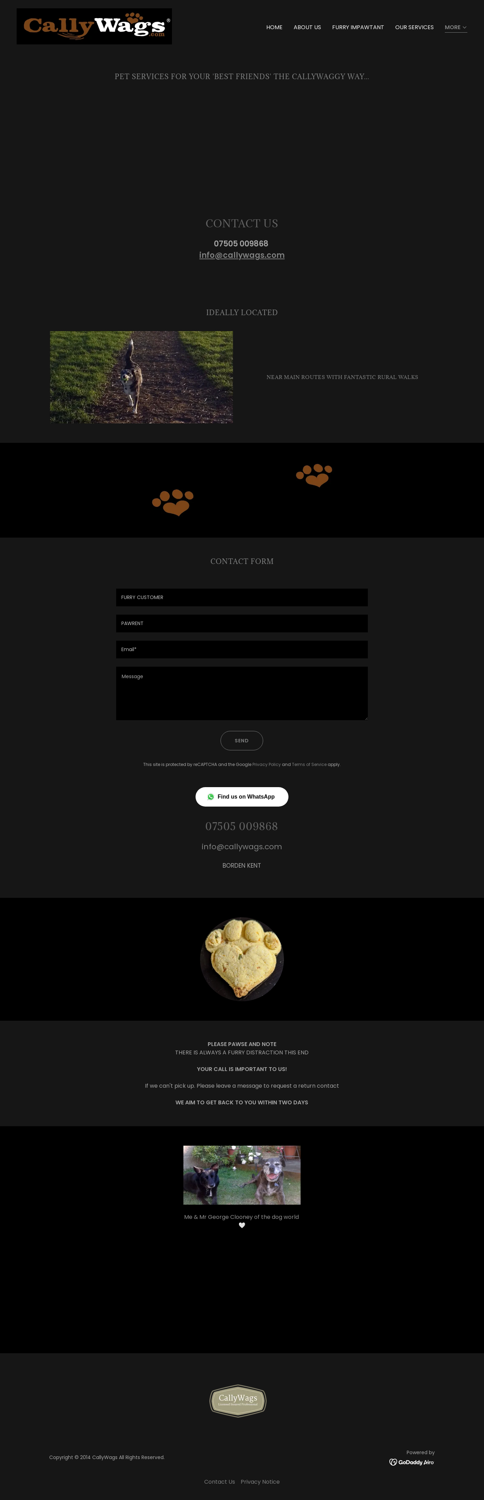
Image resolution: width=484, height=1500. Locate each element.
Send (242, 740)
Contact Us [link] (219, 1482)
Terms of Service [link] (309, 764)
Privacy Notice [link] (260, 1482)
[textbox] (242, 597)
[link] (94, 26)
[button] (456, 28)
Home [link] (274, 27)
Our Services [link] (414, 27)
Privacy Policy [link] (266, 764)
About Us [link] (307, 27)
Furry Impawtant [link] (358, 27)
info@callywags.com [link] (242, 846)
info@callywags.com (242, 255)
